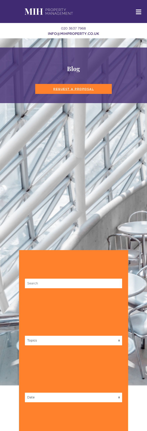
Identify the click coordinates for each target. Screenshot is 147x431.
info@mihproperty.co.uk (73, 33)
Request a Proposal (73, 89)
